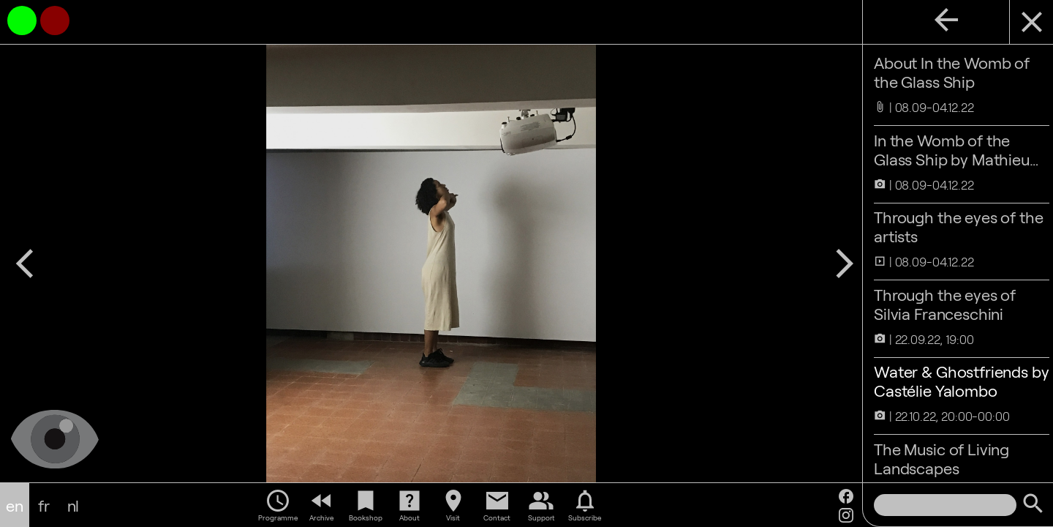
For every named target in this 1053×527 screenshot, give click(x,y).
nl (73, 505)
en (14, 505)
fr (44, 505)
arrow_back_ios (24, 263)
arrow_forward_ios (837, 263)
